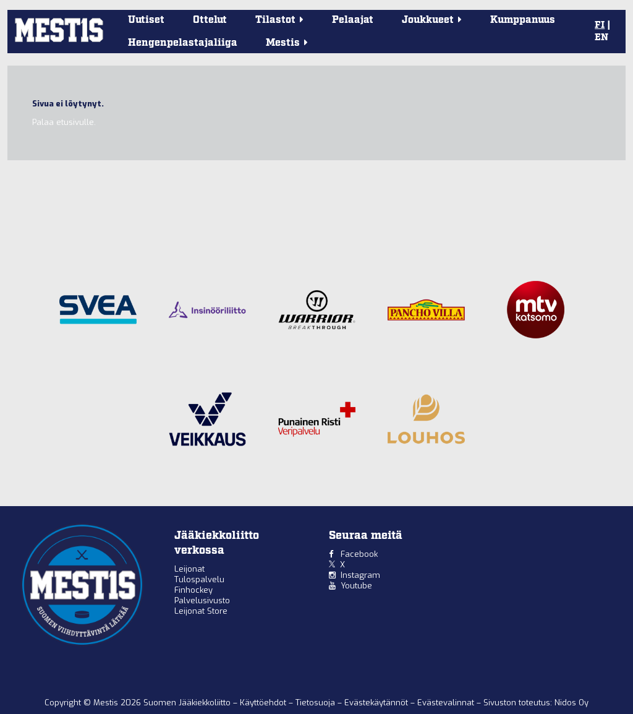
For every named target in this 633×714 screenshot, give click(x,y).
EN (601, 38)
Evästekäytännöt (377, 702)
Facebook (359, 554)
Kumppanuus (522, 20)
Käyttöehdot (264, 702)
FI (600, 25)
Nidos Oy (571, 702)
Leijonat (189, 569)
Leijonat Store (200, 611)
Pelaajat (352, 20)
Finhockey (193, 590)
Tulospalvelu (199, 579)
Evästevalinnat (445, 702)
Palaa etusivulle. (64, 122)
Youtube (356, 585)
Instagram (360, 575)
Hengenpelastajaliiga (182, 43)
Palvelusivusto (202, 600)
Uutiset (146, 20)
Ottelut (210, 20)
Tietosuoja (316, 702)
